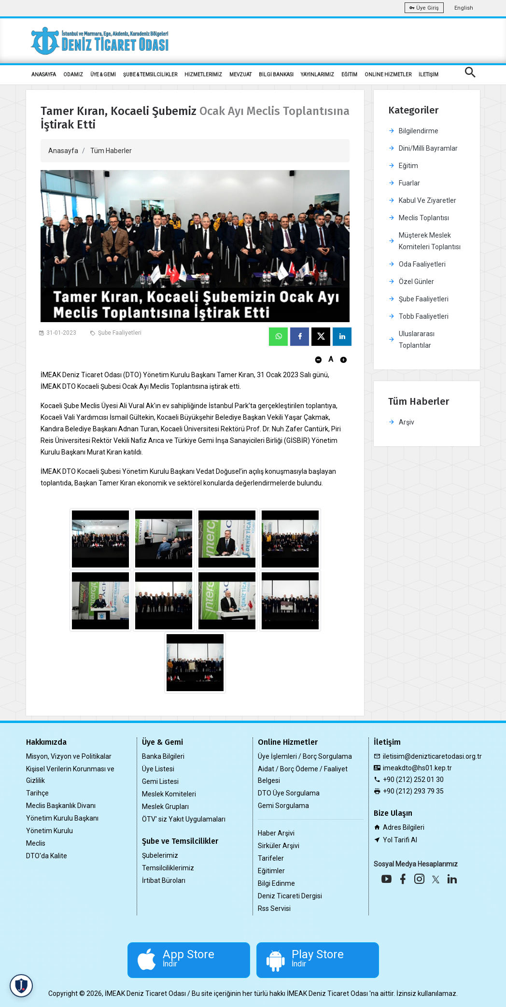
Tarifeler (271, 858)
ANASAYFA (43, 74)
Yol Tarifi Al (400, 840)
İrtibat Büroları (163, 880)
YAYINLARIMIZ (317, 74)
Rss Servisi (274, 908)
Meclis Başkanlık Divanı (61, 805)
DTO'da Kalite (46, 856)
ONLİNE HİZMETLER (388, 74)
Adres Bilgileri (403, 827)
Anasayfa (63, 151)
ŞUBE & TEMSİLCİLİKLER (150, 74)
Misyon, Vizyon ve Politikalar (69, 756)
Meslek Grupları (165, 806)
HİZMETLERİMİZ (203, 74)
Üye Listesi (158, 769)
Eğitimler (271, 871)
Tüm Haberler (111, 151)
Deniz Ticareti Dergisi (290, 896)
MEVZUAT (240, 74)
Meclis (35, 843)
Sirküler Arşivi (278, 846)
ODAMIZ (73, 74)
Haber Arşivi (276, 833)
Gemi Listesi (160, 781)
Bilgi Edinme (276, 883)
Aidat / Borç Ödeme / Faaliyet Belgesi (303, 774)
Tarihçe (37, 793)
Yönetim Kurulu (49, 831)
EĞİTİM (349, 74)
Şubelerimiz (160, 855)
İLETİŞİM (428, 74)
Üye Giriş (424, 8)
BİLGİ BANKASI (276, 74)
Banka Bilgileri (163, 756)
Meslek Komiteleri (169, 794)
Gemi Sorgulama (283, 805)
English (463, 8)
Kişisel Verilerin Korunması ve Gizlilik (70, 774)
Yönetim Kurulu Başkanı (62, 818)
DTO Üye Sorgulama (289, 793)
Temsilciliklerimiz (168, 868)
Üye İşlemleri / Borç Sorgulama (305, 756)
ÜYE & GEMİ (103, 74)
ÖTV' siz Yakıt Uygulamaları (183, 819)
